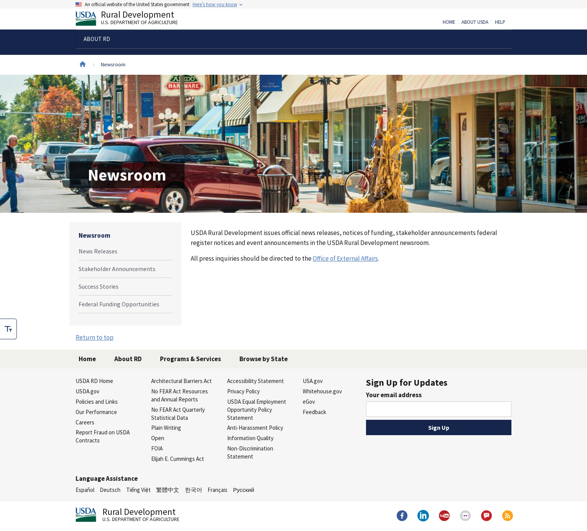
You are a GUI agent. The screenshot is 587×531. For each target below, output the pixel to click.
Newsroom (94, 235)
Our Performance (96, 412)
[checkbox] (8, 329)
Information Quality (250, 438)
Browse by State (263, 359)
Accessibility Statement (255, 381)
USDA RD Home (94, 381)
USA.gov (313, 381)
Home (449, 22)
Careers (85, 422)
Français (218, 489)
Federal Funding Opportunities (119, 304)
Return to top (95, 337)
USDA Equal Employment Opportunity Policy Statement (256, 409)
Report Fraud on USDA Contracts (103, 436)
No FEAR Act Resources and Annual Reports (179, 395)
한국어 (193, 489)
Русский (243, 489)
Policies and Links (97, 401)
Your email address (394, 395)
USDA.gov (87, 391)
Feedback (314, 412)
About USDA (475, 22)
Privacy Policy (243, 391)
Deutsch (110, 489)
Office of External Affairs (345, 258)
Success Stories (99, 286)
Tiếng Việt (138, 489)
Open (157, 438)
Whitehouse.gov (322, 391)
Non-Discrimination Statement (250, 452)
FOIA (157, 448)
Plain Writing (166, 427)
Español (85, 489)
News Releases (98, 251)
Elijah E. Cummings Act (177, 458)
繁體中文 (167, 489)
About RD (128, 359)
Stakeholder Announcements (117, 269)
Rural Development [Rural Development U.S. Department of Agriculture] (133, 20)
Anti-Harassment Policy (255, 427)
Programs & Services (190, 359)
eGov (309, 401)
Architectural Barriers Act (181, 381)
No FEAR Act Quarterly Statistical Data (178, 413)
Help (500, 22)
